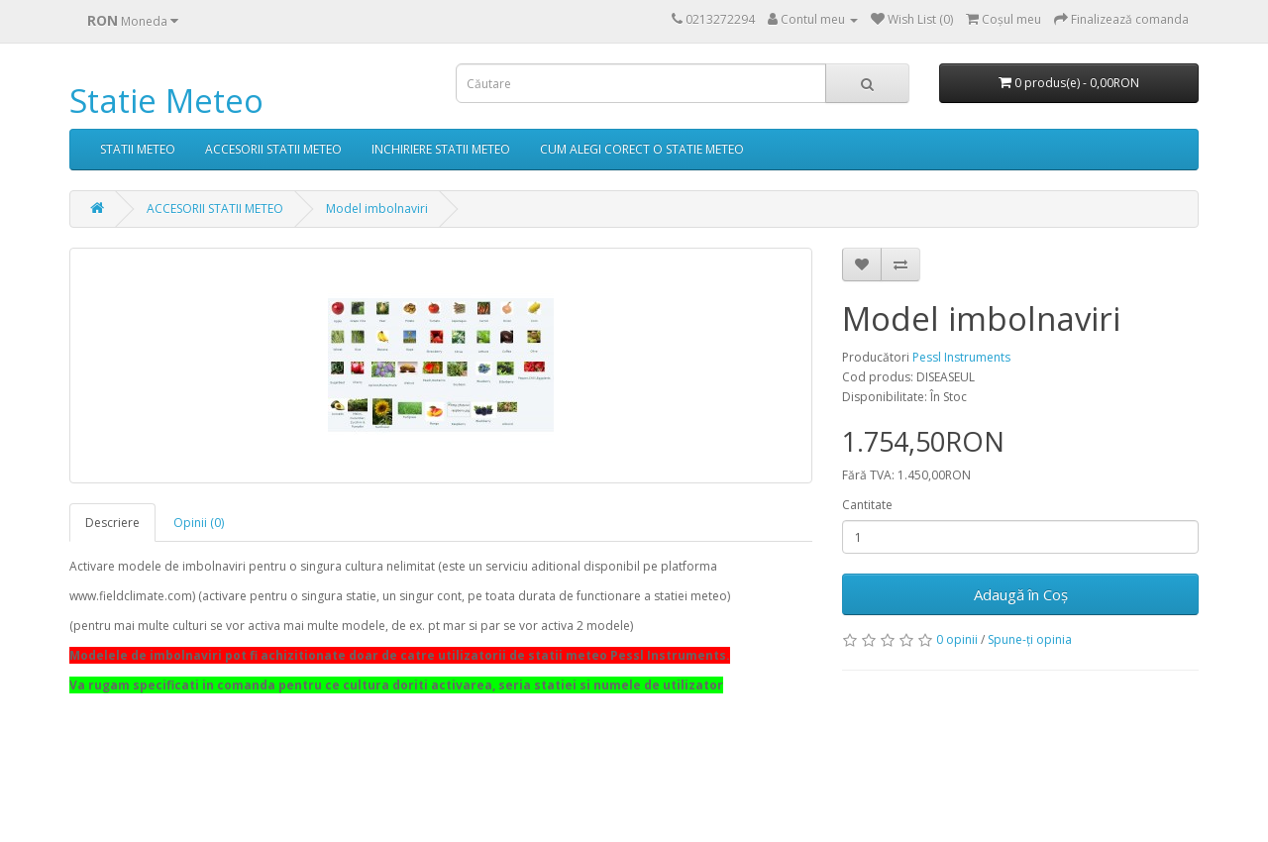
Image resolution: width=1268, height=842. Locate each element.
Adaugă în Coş (1021, 594)
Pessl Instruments (961, 357)
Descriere (112, 522)
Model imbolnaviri (377, 208)
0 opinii (957, 639)
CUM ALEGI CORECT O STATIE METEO (642, 149)
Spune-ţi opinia (1030, 639)
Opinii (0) (198, 522)
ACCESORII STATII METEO (273, 149)
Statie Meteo (166, 100)
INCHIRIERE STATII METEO (440, 149)
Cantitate (867, 504)
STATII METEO (137, 149)
